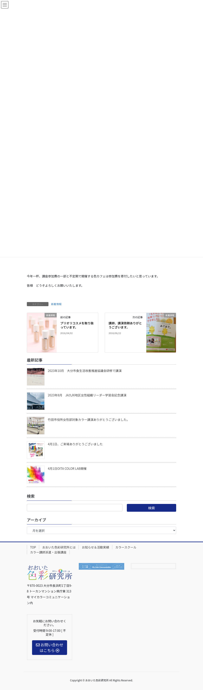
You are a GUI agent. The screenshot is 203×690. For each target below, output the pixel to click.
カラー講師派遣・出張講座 (48, 552)
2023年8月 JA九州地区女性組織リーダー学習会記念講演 (87, 395)
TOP (33, 547)
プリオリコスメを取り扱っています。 (76, 325)
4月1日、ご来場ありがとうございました (75, 444)
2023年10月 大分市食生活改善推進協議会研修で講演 (85, 370)
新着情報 (56, 304)
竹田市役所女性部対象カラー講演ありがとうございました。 (89, 419)
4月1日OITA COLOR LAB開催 (67, 468)
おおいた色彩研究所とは (59, 547)
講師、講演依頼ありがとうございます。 (125, 325)
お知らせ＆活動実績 (95, 547)
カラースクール (125, 547)
